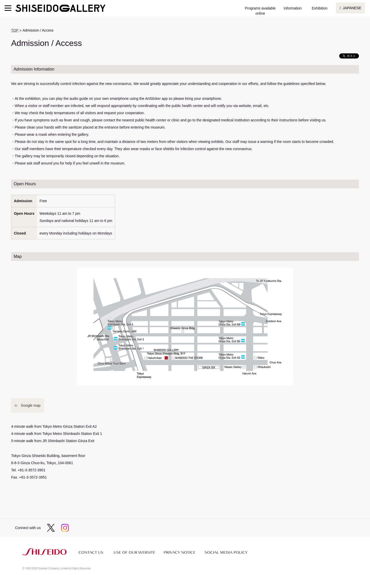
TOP (14, 30)
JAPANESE (352, 8)
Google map (30, 405)
